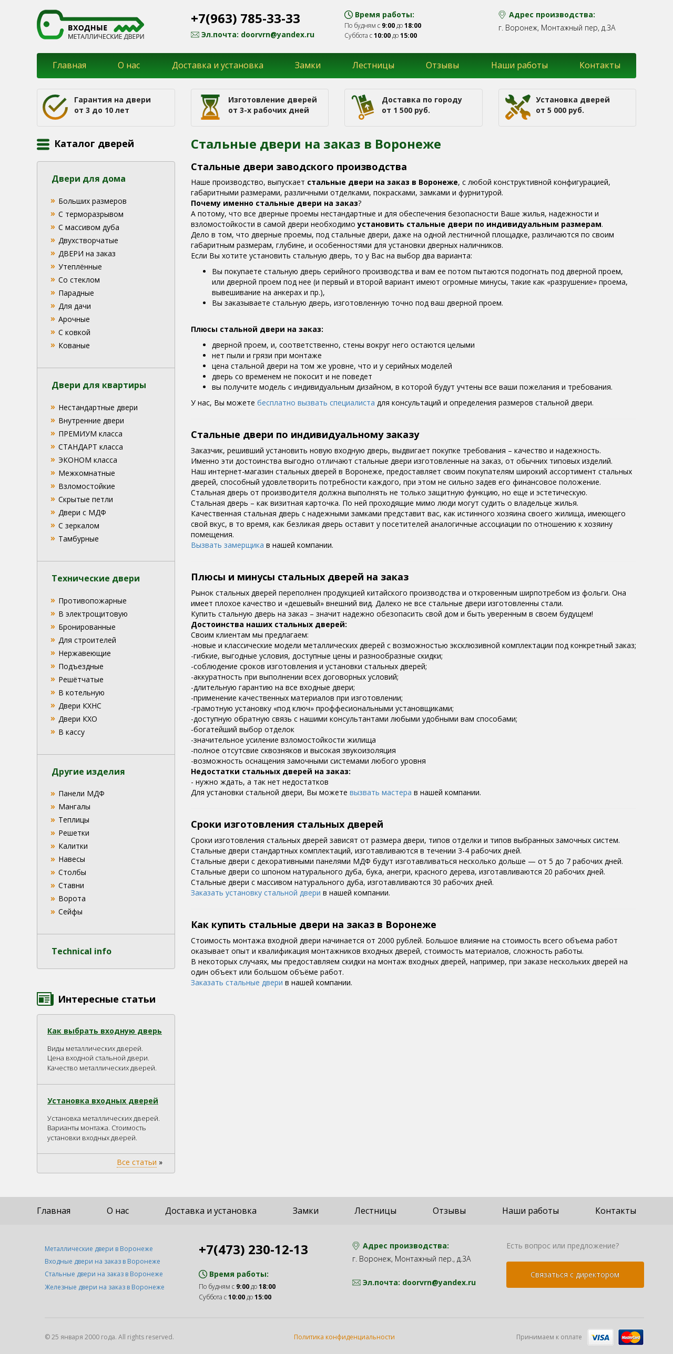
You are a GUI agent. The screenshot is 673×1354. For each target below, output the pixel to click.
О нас (129, 65)
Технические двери (96, 578)
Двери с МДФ (82, 512)
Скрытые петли (85, 499)
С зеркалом (78, 525)
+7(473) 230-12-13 (253, 1249)
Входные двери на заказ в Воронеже (102, 1261)
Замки (308, 65)
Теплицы (73, 820)
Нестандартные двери (98, 407)
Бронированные (87, 627)
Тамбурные (78, 539)
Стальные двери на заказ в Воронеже (104, 1273)
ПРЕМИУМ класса (90, 434)
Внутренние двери (91, 420)
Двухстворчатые (88, 240)
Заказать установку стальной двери (256, 893)
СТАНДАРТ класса (90, 447)
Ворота (72, 898)
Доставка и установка (217, 65)
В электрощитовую (93, 614)
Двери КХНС (79, 706)
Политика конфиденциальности (344, 1336)
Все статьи (137, 1162)
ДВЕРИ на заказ (87, 253)
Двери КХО (77, 719)
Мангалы (74, 806)
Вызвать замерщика (227, 545)
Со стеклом (79, 280)
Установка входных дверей (102, 1101)
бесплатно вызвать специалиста (316, 403)
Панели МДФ (81, 793)
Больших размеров (92, 201)
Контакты (599, 65)
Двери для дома (89, 178)
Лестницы (373, 65)
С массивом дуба (88, 227)
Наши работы (519, 65)
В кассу (71, 732)
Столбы (72, 872)
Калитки (73, 846)
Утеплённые (80, 267)
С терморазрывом (91, 214)
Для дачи (74, 306)
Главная (69, 65)
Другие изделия (88, 771)
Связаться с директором (575, 1274)
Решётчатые (81, 679)
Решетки (73, 833)
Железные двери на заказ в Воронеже (105, 1287)
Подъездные (81, 666)
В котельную (81, 692)
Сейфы (70, 911)
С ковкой (74, 332)
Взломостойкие (86, 486)
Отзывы (442, 65)
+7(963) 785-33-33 (245, 18)
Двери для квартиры (99, 385)
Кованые (74, 345)
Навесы (71, 859)
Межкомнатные (86, 473)
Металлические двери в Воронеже (99, 1248)
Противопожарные (92, 601)
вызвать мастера (381, 792)
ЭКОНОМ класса (87, 460)
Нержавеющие (84, 653)
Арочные (74, 319)
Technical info (81, 951)
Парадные (76, 293)
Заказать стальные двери (237, 982)
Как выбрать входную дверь (104, 1031)
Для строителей (87, 640)
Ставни (71, 885)
